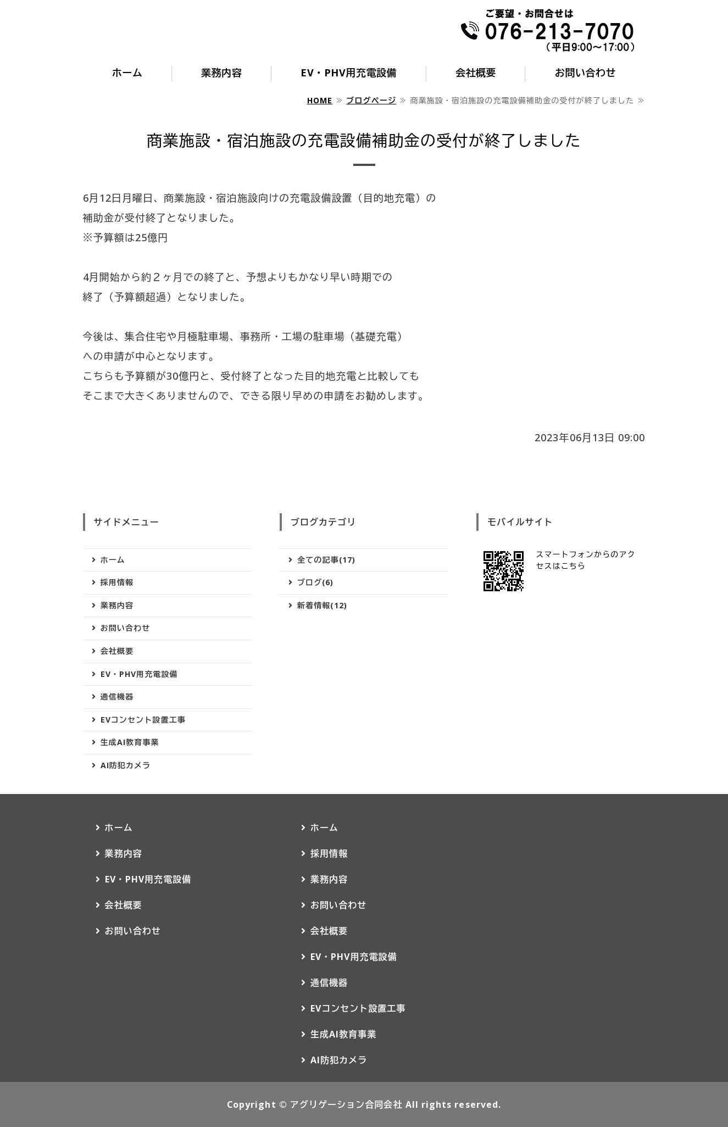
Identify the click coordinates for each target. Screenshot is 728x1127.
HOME (319, 100)
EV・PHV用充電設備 (349, 72)
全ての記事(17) (326, 559)
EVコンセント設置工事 (143, 719)
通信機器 (117, 696)
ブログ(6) (315, 582)
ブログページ (371, 100)
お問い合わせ (585, 72)
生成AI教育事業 (130, 742)
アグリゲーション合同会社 (346, 1104)
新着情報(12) (322, 605)
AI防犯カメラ (126, 765)
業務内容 (221, 72)
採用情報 (117, 582)
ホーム (127, 72)
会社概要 (475, 72)
